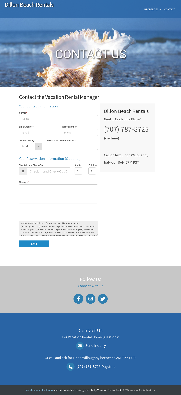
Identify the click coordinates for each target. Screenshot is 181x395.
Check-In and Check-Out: (31, 165)
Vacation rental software (40, 390)
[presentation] (42, 212)
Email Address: (26, 126)
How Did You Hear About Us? (61, 140)
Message (24, 182)
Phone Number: (69, 126)
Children (92, 165)
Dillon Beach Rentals (29, 4)
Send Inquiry (90, 345)
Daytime (91, 366)
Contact (169, 9)
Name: (23, 112)
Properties (152, 9)
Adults (78, 165)
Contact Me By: (26, 140)
